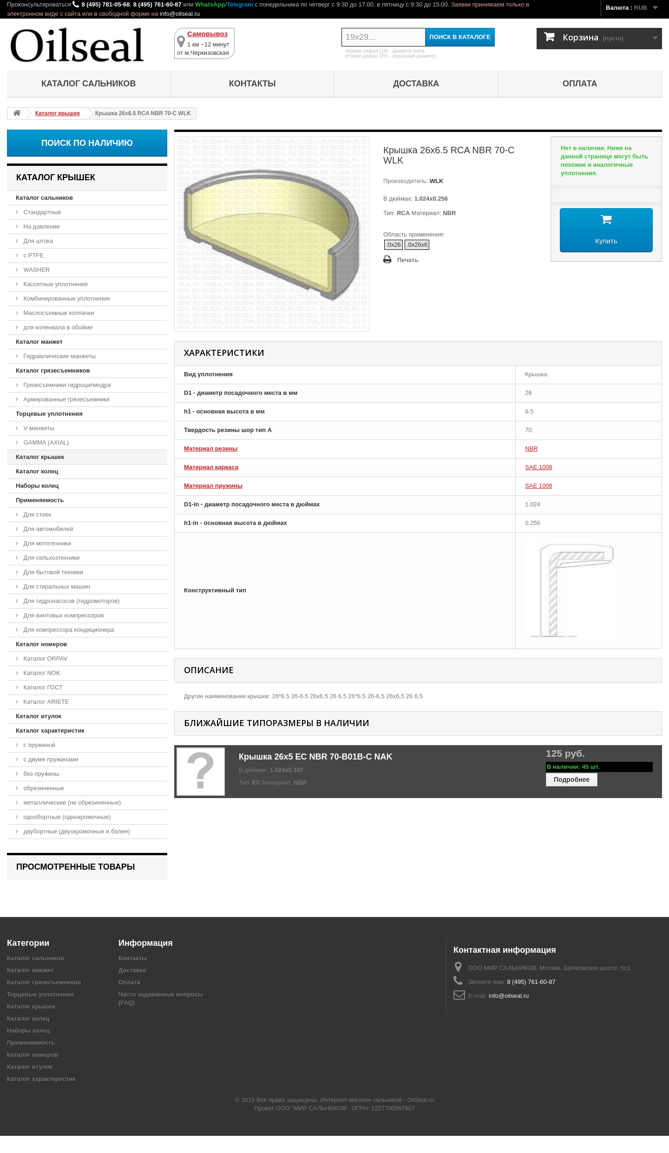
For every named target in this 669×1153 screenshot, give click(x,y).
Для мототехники (46, 543)
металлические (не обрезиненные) (71, 802)
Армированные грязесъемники (66, 399)
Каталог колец (37, 471)
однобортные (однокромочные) (66, 816)
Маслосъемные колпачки (58, 312)
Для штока (37, 240)
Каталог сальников (88, 83)
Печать (407, 259)
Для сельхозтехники (50, 557)
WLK (435, 180)
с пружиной (38, 744)
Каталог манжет (39, 341)
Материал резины (210, 448)
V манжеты (38, 428)
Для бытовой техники (52, 572)
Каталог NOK (41, 672)
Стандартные (41, 212)
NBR (531, 448)
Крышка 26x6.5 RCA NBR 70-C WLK (74, 892)
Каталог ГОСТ (42, 687)
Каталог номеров (41, 644)
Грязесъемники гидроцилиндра (66, 384)
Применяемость (40, 500)
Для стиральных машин (56, 586)
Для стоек (36, 514)
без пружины (40, 773)
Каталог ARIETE (45, 701)
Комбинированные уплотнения (66, 298)
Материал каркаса (211, 467)
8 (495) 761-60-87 (157, 4)
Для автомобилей (47, 528)
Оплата (580, 83)
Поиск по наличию (87, 143)
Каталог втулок (38, 716)
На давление (41, 226)
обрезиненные (43, 788)
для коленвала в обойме (57, 327)
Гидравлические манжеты (59, 356)
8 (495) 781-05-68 (105, 4)
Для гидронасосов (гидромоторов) (70, 600)
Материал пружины (213, 485)
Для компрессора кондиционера (68, 629)
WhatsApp (210, 4)
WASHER (36, 269)
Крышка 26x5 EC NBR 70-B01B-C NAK (315, 756)
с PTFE (33, 255)
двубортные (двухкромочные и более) (76, 831)
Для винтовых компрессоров (63, 615)
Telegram (240, 4)
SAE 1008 (538, 467)
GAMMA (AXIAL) (45, 442)
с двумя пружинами (50, 759)
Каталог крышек (40, 456)
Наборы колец (37, 485)
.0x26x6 (417, 244)
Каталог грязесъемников (53, 370)
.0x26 (393, 244)
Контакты (252, 83)
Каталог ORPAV (44, 658)
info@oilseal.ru (180, 13)
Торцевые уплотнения (49, 413)
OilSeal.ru (420, 1117)
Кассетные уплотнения (55, 284)
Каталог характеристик (50, 730)
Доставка (416, 83)
